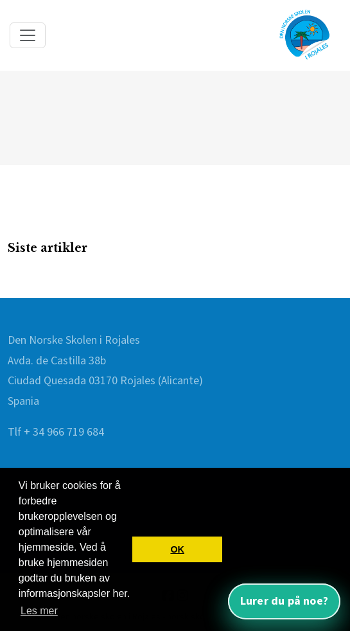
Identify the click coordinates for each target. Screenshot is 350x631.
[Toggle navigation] (28, 35)
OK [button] (177, 549)
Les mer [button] (39, 610)
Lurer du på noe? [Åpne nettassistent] (284, 601)
